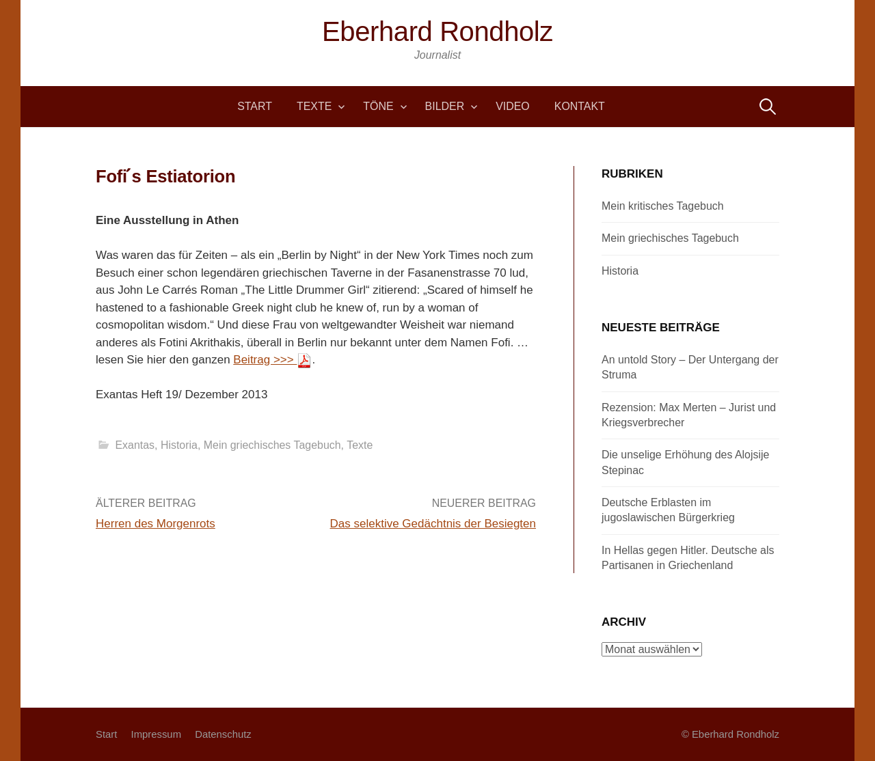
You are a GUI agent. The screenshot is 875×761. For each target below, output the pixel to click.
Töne (378, 106)
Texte (314, 106)
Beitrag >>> (272, 359)
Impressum (156, 734)
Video (513, 106)
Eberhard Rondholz (437, 31)
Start (254, 106)
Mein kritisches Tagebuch (663, 206)
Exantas (134, 445)
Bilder (445, 106)
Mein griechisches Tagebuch (272, 445)
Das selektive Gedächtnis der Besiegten (433, 523)
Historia (179, 445)
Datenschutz (223, 734)
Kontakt (579, 106)
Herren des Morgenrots (155, 523)
